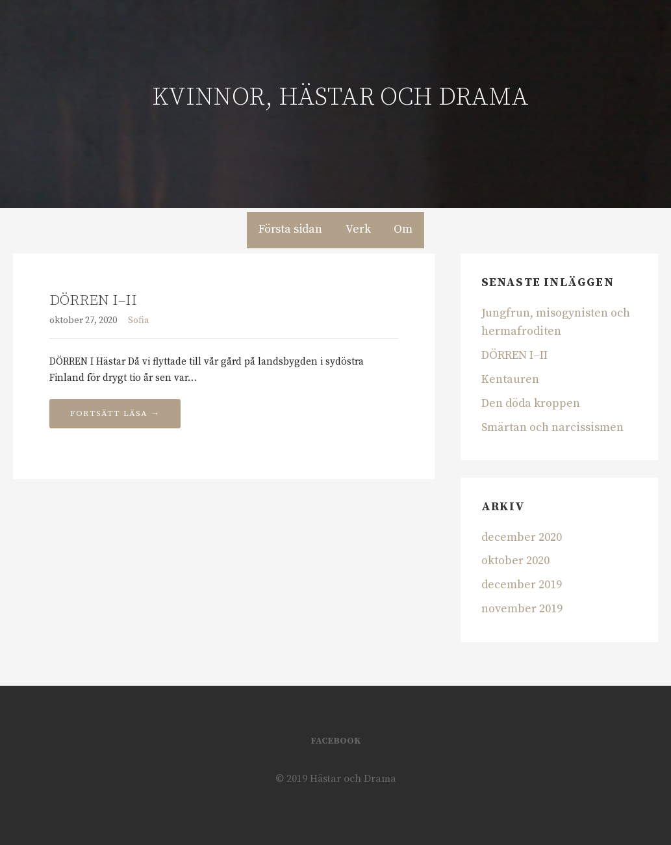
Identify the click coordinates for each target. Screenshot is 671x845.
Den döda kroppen (530, 403)
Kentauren (510, 379)
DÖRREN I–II (93, 300)
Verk (358, 229)
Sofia (138, 320)
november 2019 (522, 608)
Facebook (335, 741)
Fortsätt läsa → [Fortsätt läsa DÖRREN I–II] (115, 413)
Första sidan (290, 229)
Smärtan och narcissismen (552, 427)
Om (403, 229)
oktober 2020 (515, 560)
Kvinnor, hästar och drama (340, 97)
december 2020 (521, 537)
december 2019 (521, 584)
